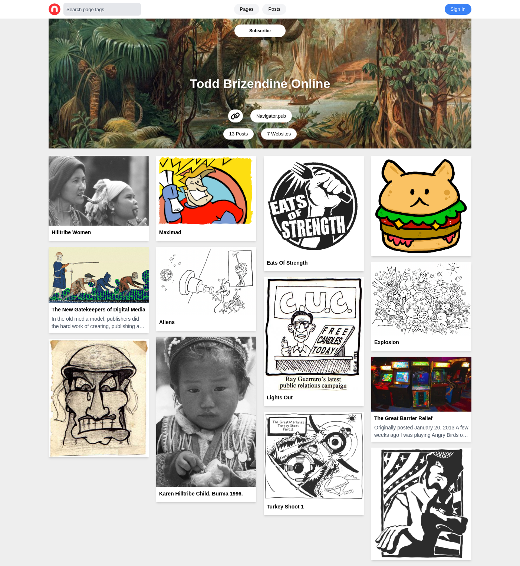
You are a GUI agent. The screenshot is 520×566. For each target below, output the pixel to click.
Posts (274, 9)
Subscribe (260, 30)
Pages (247, 9)
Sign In (458, 9)
